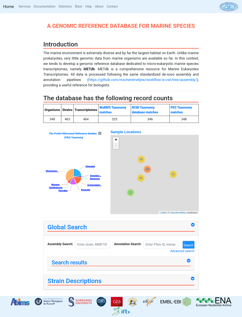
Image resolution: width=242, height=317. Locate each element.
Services (25, 6)
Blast (78, 6)
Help (88, 6)
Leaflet (163, 212)
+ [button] (116, 140)
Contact (112, 6)
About (99, 6)
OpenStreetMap (178, 212)
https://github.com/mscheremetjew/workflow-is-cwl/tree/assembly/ (142, 80)
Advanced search (182, 251)
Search (188, 245)
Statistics (65, 6)
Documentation (44, 6)
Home (8, 6)
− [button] (116, 146)
